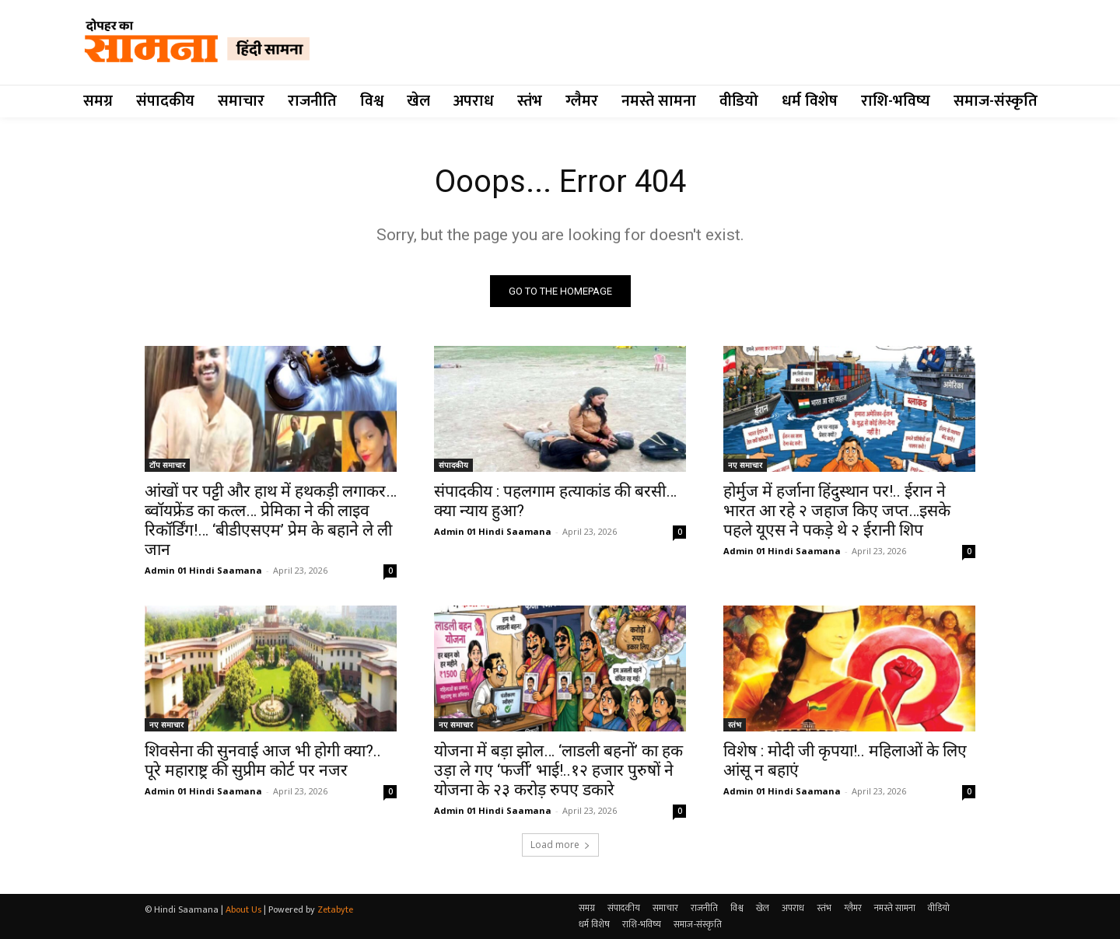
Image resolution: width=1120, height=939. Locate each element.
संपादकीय (453, 464)
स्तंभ (734, 724)
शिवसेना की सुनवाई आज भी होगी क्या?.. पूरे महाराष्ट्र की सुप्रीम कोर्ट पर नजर (263, 761)
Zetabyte (335, 909)
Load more (560, 844)
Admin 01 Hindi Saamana (203, 570)
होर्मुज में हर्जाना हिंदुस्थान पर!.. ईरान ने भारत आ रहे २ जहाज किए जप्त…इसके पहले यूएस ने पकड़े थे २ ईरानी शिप (836, 510)
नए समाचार (745, 464)
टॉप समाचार (167, 464)
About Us (243, 909)
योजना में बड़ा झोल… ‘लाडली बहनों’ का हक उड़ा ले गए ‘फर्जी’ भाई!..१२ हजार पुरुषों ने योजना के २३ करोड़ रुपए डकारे (558, 770)
